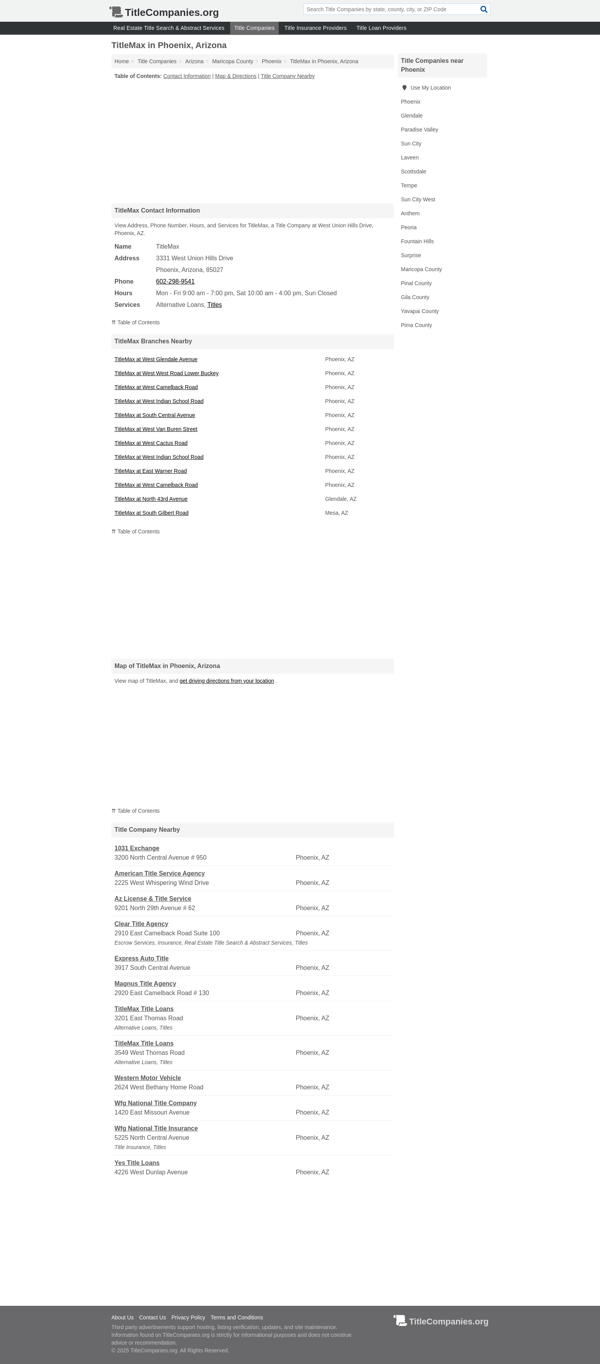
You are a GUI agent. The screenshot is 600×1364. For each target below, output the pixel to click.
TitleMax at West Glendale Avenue (156, 359)
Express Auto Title (141, 958)
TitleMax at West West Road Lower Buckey (166, 373)
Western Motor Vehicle (147, 1078)
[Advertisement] (252, 141)
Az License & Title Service (152, 898)
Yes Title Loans (137, 1163)
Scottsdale (413, 171)
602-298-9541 (175, 281)
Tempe (409, 185)
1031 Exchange (137, 848)
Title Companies (254, 28)
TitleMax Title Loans (143, 1009)
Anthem (410, 213)
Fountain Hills (417, 241)
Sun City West (418, 199)
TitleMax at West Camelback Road (156, 387)
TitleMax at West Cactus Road (150, 443)
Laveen (410, 157)
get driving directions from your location (227, 681)
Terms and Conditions (237, 1317)
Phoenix (411, 102)
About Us (122, 1317)
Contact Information (187, 76)
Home (121, 61)
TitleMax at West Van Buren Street (156, 429)
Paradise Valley (419, 129)
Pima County (416, 325)
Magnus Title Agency (145, 983)
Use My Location (426, 88)
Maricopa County (421, 269)
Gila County (415, 297)
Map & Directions (236, 76)
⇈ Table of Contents (135, 322)
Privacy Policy (188, 1317)
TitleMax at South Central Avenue (154, 415)
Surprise (411, 255)
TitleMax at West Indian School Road (159, 401)
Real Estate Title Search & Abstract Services (168, 28)
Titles (214, 304)
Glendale (412, 116)
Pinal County (416, 283)
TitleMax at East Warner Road (150, 471)
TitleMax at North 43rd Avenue (150, 499)
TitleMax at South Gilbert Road (151, 513)
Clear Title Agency (141, 924)
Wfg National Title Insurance (156, 1128)
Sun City (411, 143)
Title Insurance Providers (315, 28)
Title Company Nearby (288, 76)
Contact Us (152, 1317)
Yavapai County (420, 311)
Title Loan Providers (381, 28)
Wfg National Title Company (155, 1103)
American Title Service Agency (159, 873)
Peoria (408, 227)
